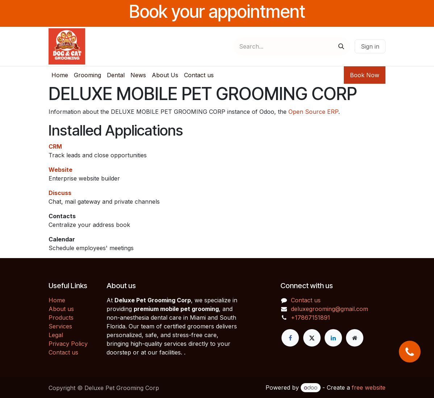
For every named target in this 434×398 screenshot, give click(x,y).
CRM (55, 146)
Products (61, 317)
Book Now (364, 75)
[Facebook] (290, 338)
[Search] (341, 46)
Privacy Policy (68, 343)
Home (57, 300)
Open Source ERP (313, 111)
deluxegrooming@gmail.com (329, 308)
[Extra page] (354, 338)
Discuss (60, 192)
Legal (56, 335)
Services (60, 326)
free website (368, 387)
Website (60, 169)
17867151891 (312, 317)
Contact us (63, 352)
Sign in (370, 46)
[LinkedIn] (333, 338)
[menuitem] (60, 75)
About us (61, 308)
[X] (312, 338)
